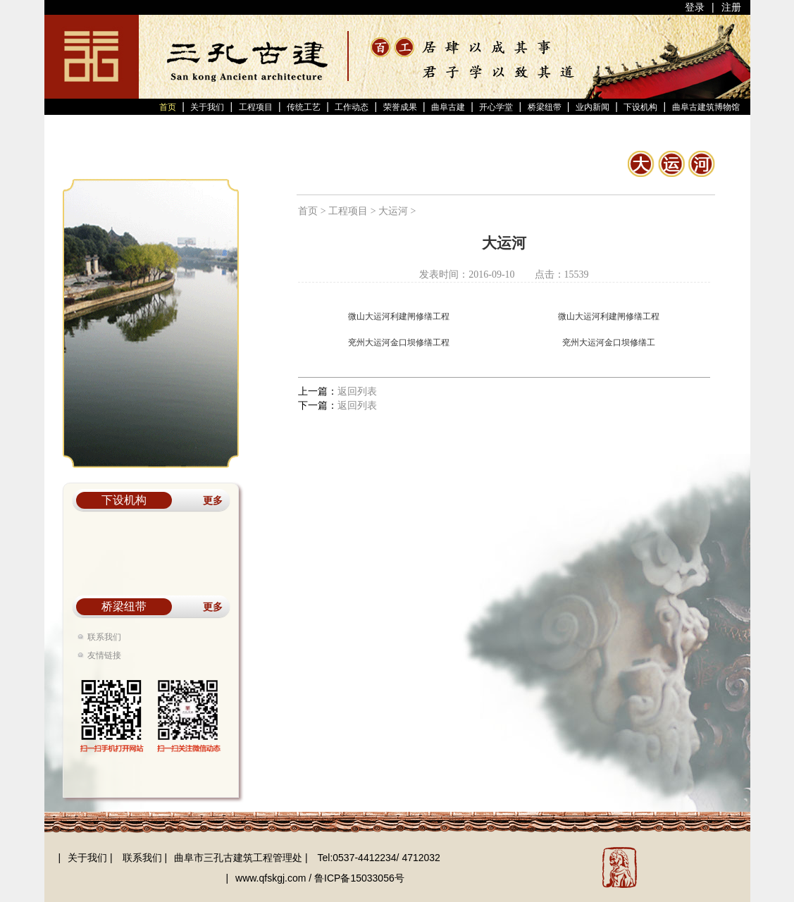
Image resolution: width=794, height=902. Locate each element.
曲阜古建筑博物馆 (706, 107)
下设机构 (640, 107)
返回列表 (357, 391)
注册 (731, 7)
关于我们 (207, 107)
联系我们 (104, 637)
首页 (168, 107)
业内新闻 (592, 107)
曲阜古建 (448, 107)
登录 (696, 7)
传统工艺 (304, 107)
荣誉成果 (400, 107)
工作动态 (351, 107)
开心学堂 (496, 107)
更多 (213, 500)
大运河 (393, 211)
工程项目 (256, 107)
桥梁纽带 (545, 107)
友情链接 (104, 655)
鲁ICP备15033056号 (359, 878)
